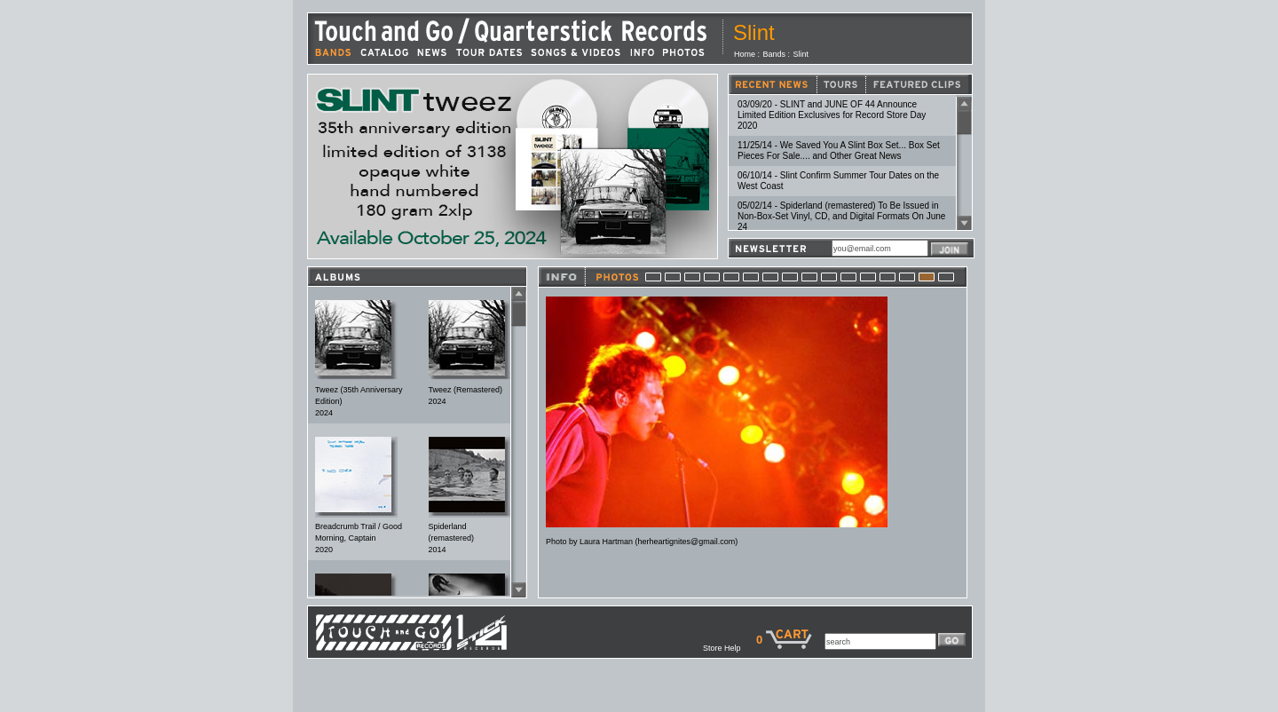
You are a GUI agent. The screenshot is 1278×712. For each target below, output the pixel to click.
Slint (801, 54)
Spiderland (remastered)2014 (452, 538)
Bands (774, 54)
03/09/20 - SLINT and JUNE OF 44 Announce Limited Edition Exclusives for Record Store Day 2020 (832, 115)
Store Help (729, 648)
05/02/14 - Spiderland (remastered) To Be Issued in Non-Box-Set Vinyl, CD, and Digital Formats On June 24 (841, 216)
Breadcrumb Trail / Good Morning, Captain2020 (358, 538)
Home (744, 54)
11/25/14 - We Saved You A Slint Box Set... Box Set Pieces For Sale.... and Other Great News (839, 150)
